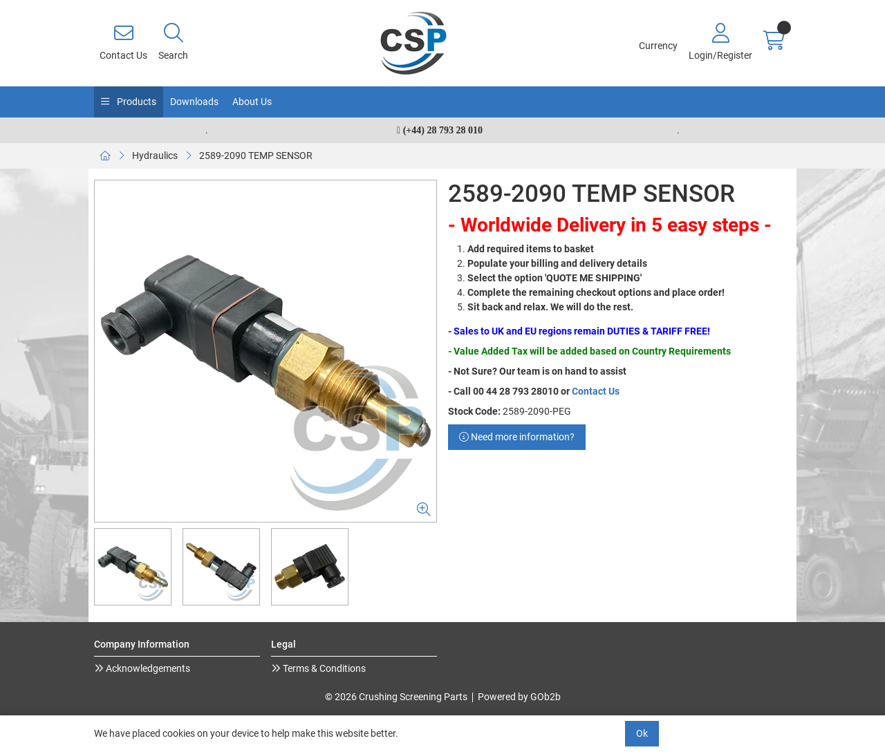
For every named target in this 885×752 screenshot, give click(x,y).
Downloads (194, 101)
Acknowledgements (147, 668)
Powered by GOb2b (519, 696)
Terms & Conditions (323, 668)
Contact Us (596, 391)
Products (135, 101)
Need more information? (517, 436)
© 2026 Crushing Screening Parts (396, 696)
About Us (252, 101)
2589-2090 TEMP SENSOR (256, 155)
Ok (642, 733)
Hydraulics (155, 155)
